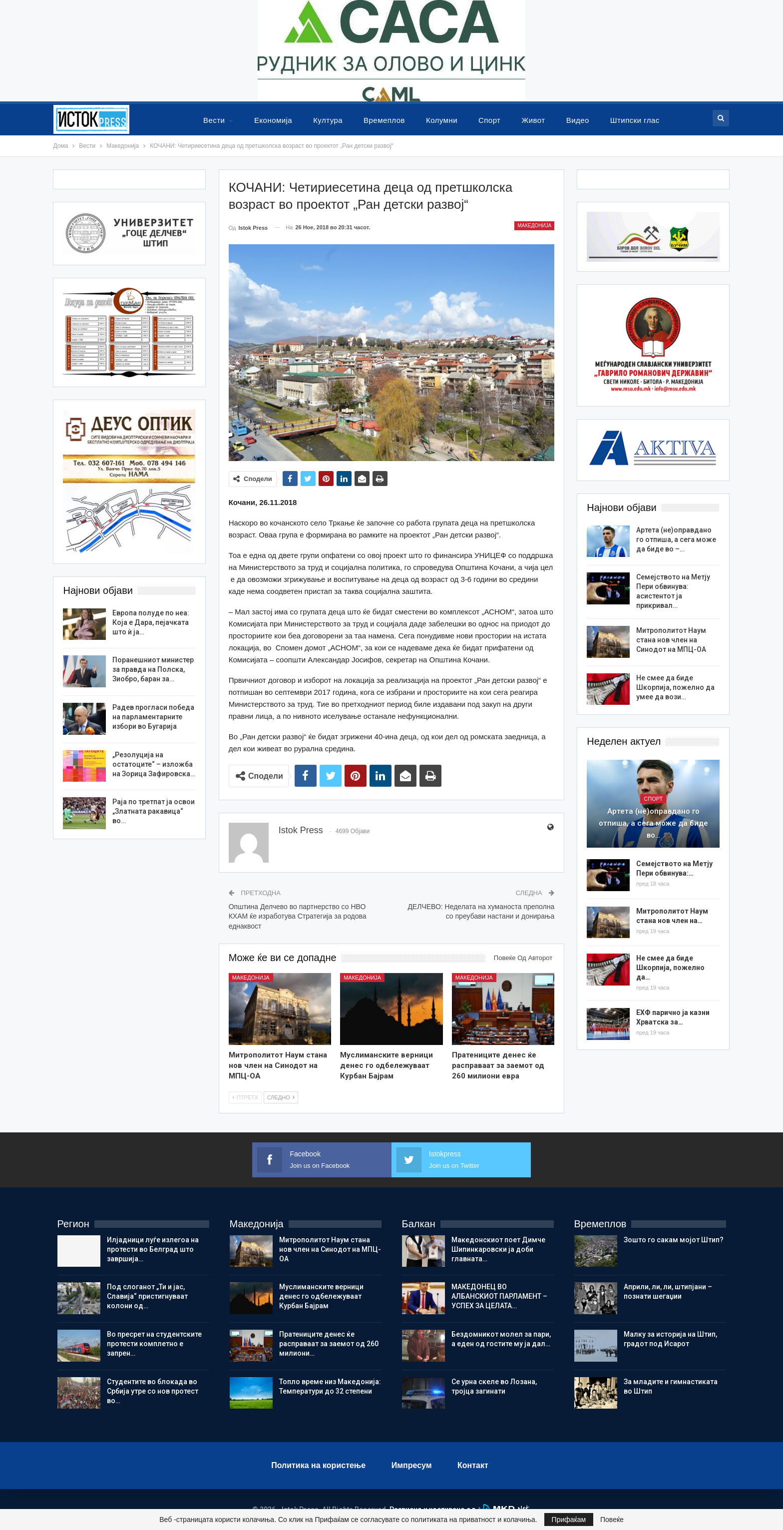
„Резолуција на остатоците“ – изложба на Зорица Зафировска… (153, 764)
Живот (533, 120)
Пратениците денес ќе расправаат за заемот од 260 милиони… (329, 1343)
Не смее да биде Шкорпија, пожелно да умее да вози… (675, 687)
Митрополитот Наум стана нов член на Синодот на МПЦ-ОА (671, 639)
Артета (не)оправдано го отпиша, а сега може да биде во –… (676, 539)
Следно (281, 1097)
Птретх (245, 1097)
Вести (214, 120)
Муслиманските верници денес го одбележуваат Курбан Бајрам (321, 1296)
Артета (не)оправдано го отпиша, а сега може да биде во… (653, 823)
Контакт (472, 1465)
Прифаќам (569, 1520)
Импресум (412, 1465)
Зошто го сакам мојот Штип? (674, 1240)
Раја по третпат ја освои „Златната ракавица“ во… (153, 811)
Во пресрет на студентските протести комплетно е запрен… (154, 1343)
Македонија (534, 225)
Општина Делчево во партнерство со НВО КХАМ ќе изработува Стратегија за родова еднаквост (298, 916)
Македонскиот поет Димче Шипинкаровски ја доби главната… (498, 1249)
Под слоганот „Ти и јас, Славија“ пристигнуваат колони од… (147, 1296)
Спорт (489, 120)
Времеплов (384, 120)
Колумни (441, 120)
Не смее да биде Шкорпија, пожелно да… (670, 967)
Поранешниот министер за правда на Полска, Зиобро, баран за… (153, 669)
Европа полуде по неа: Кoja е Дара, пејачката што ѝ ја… (150, 622)
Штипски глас (635, 120)
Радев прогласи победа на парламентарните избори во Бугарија (153, 716)
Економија (273, 120)
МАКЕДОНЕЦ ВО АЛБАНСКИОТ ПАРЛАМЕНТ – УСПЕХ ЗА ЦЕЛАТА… (499, 1296)
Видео (577, 120)
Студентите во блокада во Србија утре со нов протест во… (152, 1391)
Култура (328, 120)
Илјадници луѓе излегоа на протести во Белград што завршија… (153, 1249)
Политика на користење (318, 1465)
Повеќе (612, 1519)
